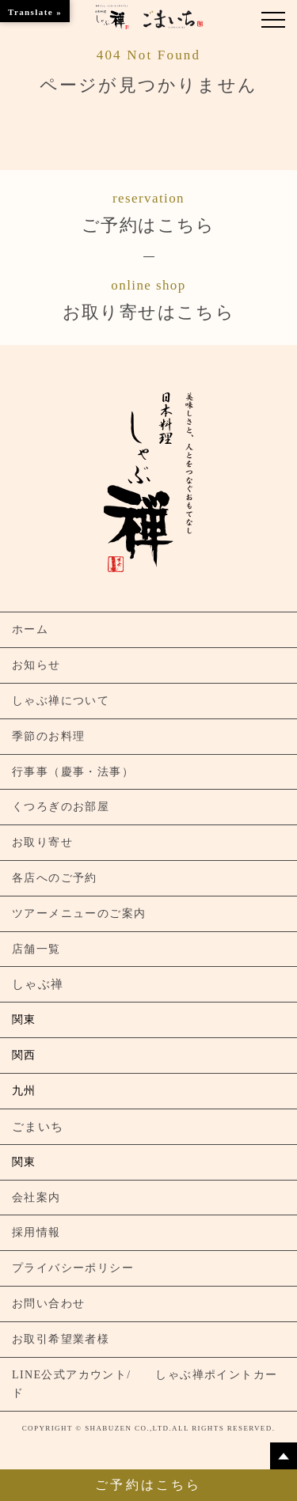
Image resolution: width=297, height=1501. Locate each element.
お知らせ (36, 665)
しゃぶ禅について (60, 701)
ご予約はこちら (148, 211)
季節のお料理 (48, 736)
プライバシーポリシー (73, 1268)
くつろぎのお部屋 (60, 807)
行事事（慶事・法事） (73, 772)
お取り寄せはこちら (148, 298)
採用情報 (36, 1232)
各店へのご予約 (54, 878)
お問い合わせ (48, 1304)
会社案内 (36, 1197)
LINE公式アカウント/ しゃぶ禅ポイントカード (144, 1384)
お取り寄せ (42, 842)
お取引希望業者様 (60, 1339)
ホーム (30, 629)
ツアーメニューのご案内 (79, 913)
